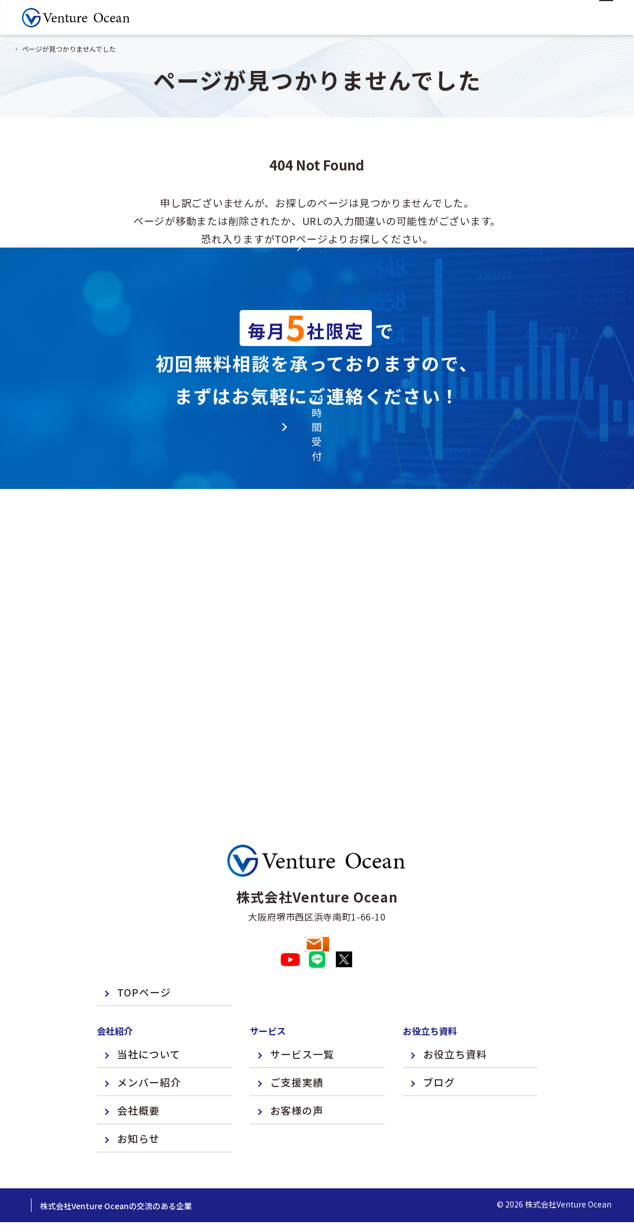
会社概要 (138, 1079)
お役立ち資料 (455, 1023)
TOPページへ (317, 310)
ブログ (439, 1051)
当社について (149, 1023)
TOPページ (144, 961)
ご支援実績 (296, 1051)
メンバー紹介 (149, 1051)
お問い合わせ (317, 894)
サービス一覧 (302, 1023)
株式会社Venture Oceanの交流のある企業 (195, 1175)
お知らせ (138, 1108)
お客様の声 (296, 1079)
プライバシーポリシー (62, 1175)
